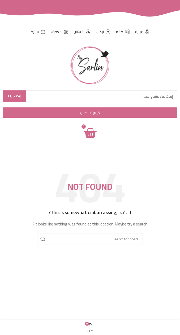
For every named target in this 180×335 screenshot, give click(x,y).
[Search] (90, 239)
